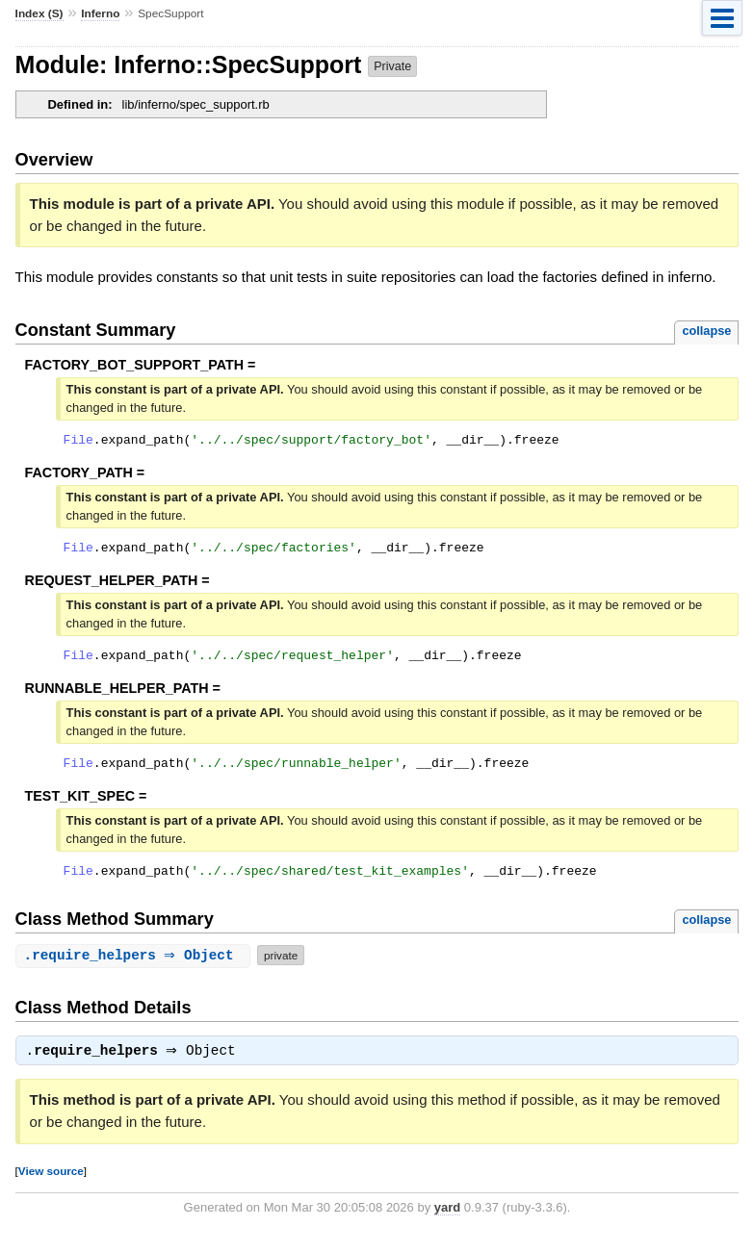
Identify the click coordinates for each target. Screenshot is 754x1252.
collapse (706, 330)
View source (51, 1187)
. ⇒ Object (135, 969)
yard (447, 1223)
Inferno (100, 13)
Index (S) (39, 13)
